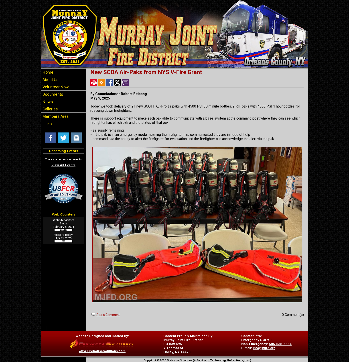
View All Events (63, 165)
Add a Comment (108, 315)
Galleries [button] (50, 109)
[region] (63, 98)
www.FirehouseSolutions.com (102, 351)
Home (47, 72)
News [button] (47, 101)
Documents (52, 94)
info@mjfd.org (264, 348)
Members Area (55, 116)
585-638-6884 (280, 344)
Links (47, 123)
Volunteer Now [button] (55, 87)
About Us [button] (50, 79)
